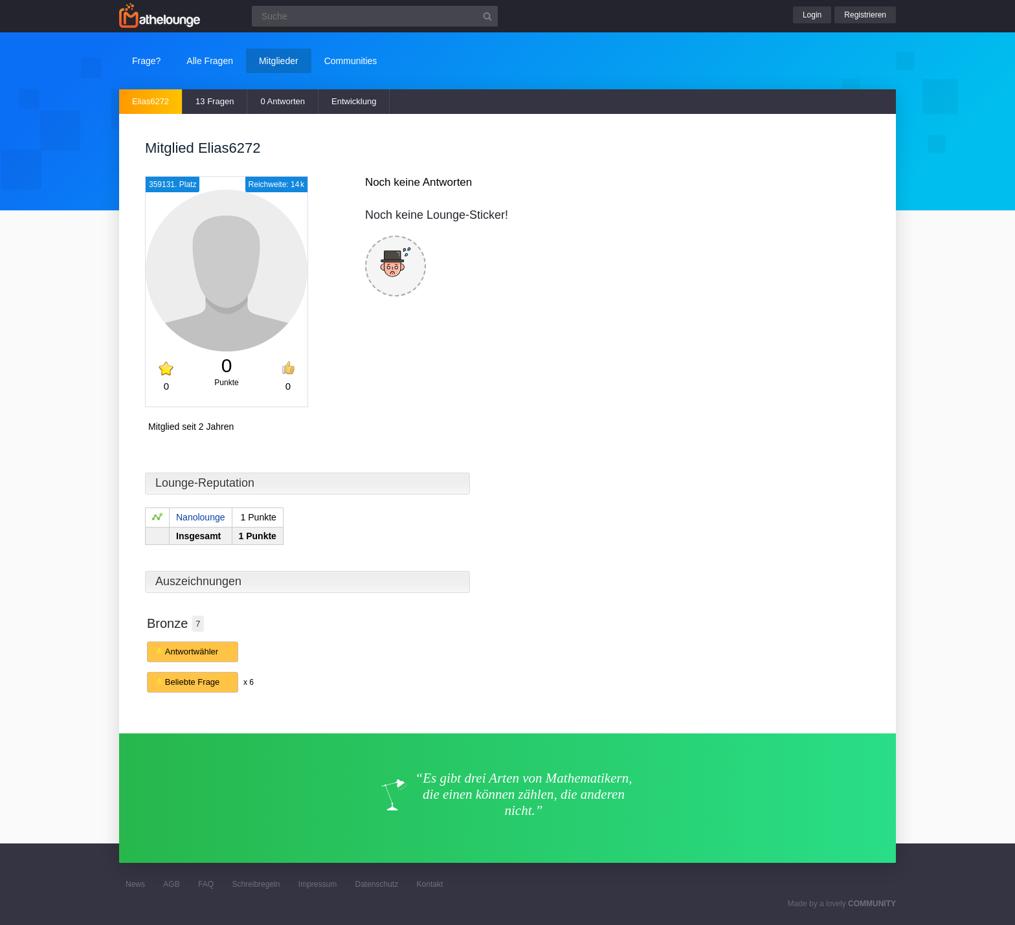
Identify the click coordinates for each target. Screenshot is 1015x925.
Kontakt (430, 884)
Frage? (146, 61)
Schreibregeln (256, 884)
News (135, 884)
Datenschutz (376, 884)
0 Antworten (282, 101)
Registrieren (865, 14)
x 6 (248, 682)
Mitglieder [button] (278, 61)
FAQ (206, 884)
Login (812, 14)
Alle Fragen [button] (209, 61)
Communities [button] (350, 61)
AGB (171, 884)
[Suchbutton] (487, 16)
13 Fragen (214, 101)
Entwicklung (353, 101)
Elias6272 (150, 101)
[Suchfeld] (375, 16)
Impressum (317, 884)
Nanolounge (200, 517)
